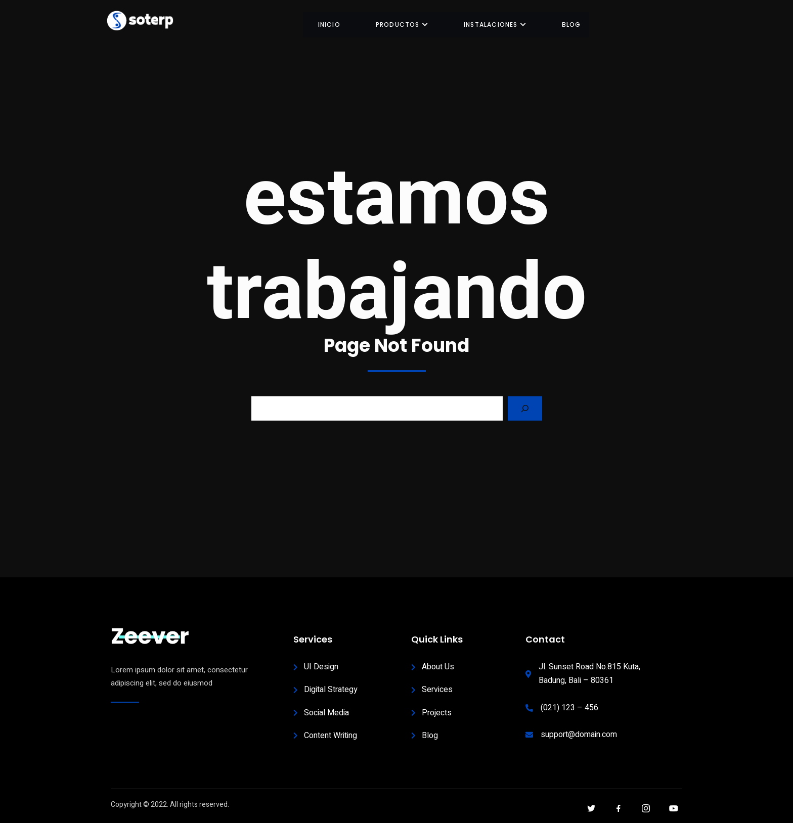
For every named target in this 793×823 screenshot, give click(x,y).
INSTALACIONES (495, 24)
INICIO (329, 24)
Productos (402, 24)
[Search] (525, 408)
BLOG (571, 24)
